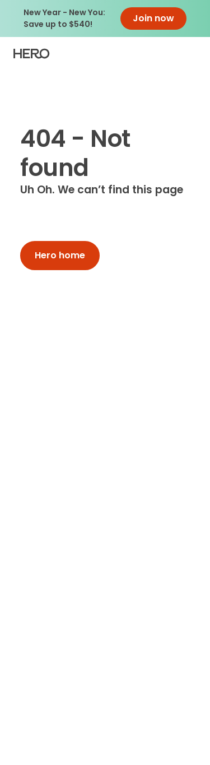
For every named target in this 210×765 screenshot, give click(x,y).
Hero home (60, 255)
